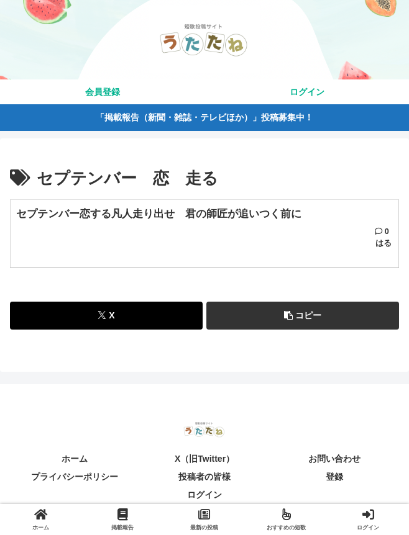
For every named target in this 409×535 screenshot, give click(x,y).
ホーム (75, 459)
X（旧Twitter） (204, 459)
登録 (334, 477)
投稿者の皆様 (204, 477)
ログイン (204, 495)
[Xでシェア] (106, 316)
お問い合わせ (334, 459)
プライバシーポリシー (74, 477)
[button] (302, 316)
